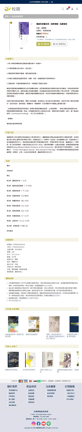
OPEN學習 (69, 399)
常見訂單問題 (47, 285)
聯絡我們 (12, 393)
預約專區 (50, 396)
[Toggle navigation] (77, 9)
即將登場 (31, 402)
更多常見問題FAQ (15, 300)
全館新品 (31, 390)
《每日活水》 (70, 393)
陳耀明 (43, 28)
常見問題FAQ (13, 390)
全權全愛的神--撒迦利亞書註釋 (14, 335)
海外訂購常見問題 (32, 298)
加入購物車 (43, 44)
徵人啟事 (12, 399)
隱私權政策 (12, 405)
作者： (38, 28)
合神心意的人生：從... (46, 370)
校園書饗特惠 (51, 390)
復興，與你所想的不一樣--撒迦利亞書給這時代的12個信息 (55, 336)
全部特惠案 (51, 393)
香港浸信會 (47, 30)
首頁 (7, 16)
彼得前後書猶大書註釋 (64, 370)
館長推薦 (31, 393)
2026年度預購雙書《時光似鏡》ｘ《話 (41, 2)
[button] (62, 9)
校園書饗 (31, 399)
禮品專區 (31, 396)
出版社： (39, 30)
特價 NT (39, 33)
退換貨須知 (56, 295)
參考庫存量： (41, 37)
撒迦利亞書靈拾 (32, 334)
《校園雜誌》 (70, 396)
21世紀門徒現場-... (30, 369)
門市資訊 (12, 396)
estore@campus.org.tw (43, 414)
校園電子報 (70, 390)
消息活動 (12, 402)
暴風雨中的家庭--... (12, 369)
